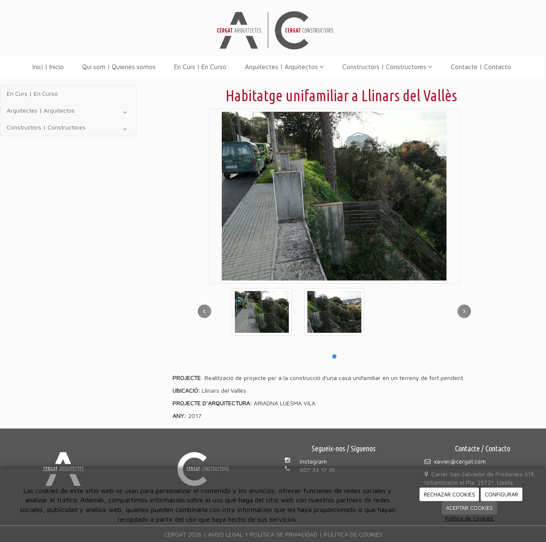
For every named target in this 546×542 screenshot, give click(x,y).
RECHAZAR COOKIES (449, 494)
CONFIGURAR (501, 494)
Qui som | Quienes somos (119, 66)
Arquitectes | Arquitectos (284, 66)
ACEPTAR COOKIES (469, 507)
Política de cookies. (470, 518)
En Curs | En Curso (200, 66)
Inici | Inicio (48, 66)
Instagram (313, 461)
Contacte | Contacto (481, 66)
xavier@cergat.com (460, 461)
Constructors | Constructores (387, 66)
